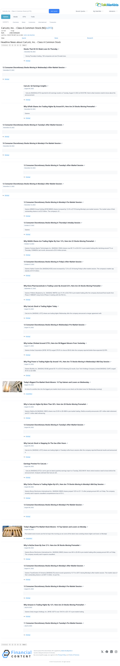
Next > (24, 45)
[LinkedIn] (111, 654)
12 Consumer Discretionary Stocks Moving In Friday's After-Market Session (53, 262)
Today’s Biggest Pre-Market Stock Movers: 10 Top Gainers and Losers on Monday (56, 527)
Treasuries (52, 22)
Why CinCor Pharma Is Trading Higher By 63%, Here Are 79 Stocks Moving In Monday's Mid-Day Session (64, 485)
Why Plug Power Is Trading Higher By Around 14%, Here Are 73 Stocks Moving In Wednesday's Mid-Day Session (67, 362)
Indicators (112, 11)
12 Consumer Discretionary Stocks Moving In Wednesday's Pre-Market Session (55, 325)
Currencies (32, 22)
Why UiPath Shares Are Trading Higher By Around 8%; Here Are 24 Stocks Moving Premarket (60, 107)
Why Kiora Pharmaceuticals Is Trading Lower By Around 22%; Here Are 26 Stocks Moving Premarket (63, 286)
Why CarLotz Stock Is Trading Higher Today (41, 307)
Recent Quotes (80, 11)
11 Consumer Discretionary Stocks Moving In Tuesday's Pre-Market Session (54, 624)
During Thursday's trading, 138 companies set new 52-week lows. (46, 56)
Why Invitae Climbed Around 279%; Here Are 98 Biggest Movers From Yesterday (55, 344)
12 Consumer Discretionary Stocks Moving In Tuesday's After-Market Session (33, 125)
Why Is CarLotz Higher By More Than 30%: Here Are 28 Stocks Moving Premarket (56, 404)
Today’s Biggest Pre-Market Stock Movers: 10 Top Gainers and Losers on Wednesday (57, 382)
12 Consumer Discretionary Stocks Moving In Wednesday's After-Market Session (34, 67)
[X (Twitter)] (102, 654)
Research (90, 38)
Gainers (27, 113)
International (42, 22)
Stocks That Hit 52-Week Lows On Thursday (41, 49)
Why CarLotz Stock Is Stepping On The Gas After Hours (46, 444)
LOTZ (49, 27)
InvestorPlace (29, 394)
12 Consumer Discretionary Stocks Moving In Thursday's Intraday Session (53, 223)
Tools (33, 17)
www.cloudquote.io (66, 651)
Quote (24, 38)
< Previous (5, 45)
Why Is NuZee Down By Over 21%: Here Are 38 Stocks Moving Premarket (52, 546)
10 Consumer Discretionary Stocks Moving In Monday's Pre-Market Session (32, 143)
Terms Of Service (74, 655)
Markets (5, 17)
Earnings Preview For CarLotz (36, 464)
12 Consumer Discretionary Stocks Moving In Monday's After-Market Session (33, 184)
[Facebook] (107, 654)
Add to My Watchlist (29, 35)
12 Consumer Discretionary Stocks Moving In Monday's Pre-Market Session (53, 202)
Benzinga (28, 60)
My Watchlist (97, 11)
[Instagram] (116, 654)
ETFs (24, 17)
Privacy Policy (62, 655)
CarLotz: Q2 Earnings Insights (36, 86)
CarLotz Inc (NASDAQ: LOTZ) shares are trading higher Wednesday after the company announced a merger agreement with (63, 313)
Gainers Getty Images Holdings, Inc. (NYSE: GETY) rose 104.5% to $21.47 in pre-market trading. (54, 612)
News (23, 22)
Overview (16, 22)
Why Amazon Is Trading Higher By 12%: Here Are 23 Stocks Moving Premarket (54, 605)
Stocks (15, 17)
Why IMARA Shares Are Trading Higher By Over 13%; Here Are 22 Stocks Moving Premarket (60, 241)
